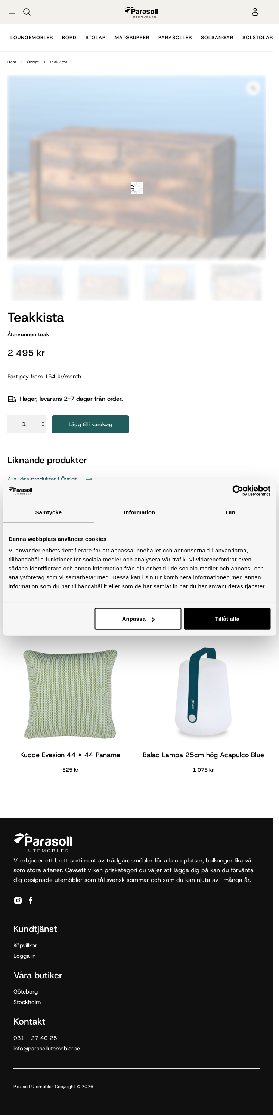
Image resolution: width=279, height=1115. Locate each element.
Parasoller (175, 37)
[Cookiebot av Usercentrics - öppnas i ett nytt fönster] (237, 490)
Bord (69, 37)
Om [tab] (230, 512)
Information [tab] (139, 512)
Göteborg (25, 991)
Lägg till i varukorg (90, 424)
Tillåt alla (227, 619)
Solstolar (257, 37)
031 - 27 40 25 (35, 1038)
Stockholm (27, 1002)
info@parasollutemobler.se (46, 1048)
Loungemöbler (31, 37)
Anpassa (138, 619)
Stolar (96, 37)
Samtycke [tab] (48, 512)
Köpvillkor (25, 945)
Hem (11, 61)
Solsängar (217, 37)
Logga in (24, 956)
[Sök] (26, 11)
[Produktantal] (26, 424)
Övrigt (33, 61)
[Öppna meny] (11, 11)
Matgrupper (132, 37)
